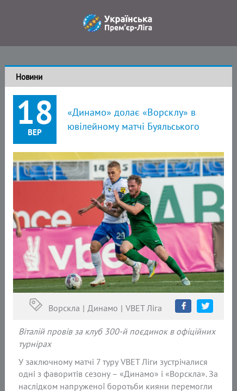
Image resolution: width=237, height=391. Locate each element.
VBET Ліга (144, 307)
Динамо (103, 307)
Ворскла (64, 307)
